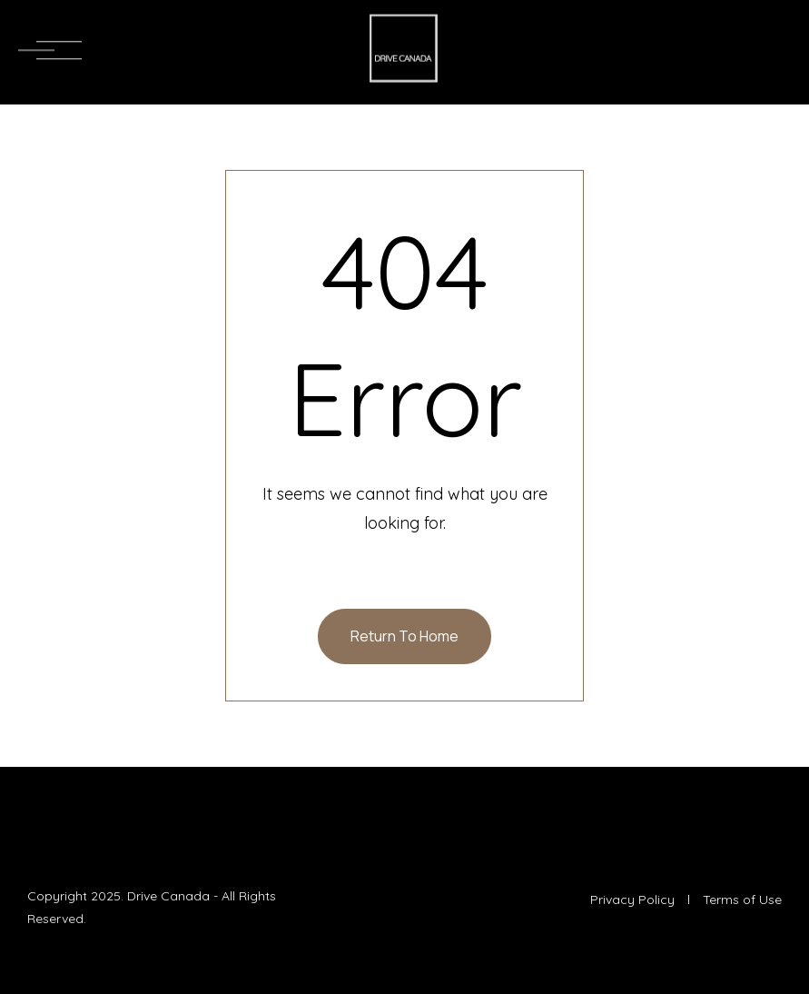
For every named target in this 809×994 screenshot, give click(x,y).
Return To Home (404, 636)
